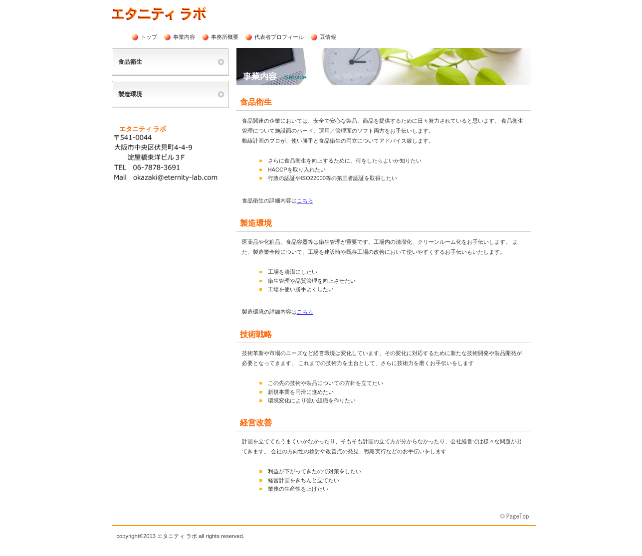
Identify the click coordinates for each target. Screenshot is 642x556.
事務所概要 (224, 37)
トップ (149, 37)
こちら (305, 200)
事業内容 (184, 37)
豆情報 (328, 37)
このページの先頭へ (515, 516)
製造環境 (130, 94)
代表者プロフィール (279, 37)
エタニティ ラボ (180, 13)
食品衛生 (130, 61)
